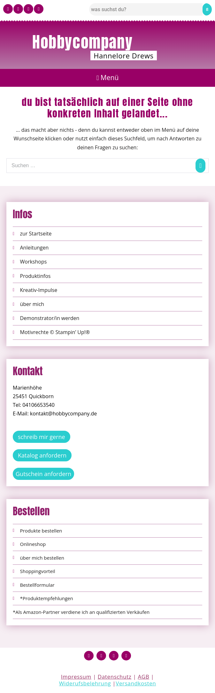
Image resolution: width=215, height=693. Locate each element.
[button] (107, 78)
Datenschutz (115, 676)
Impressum (76, 676)
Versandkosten (136, 683)
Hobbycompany (82, 42)
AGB (143, 676)
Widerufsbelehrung (85, 683)
